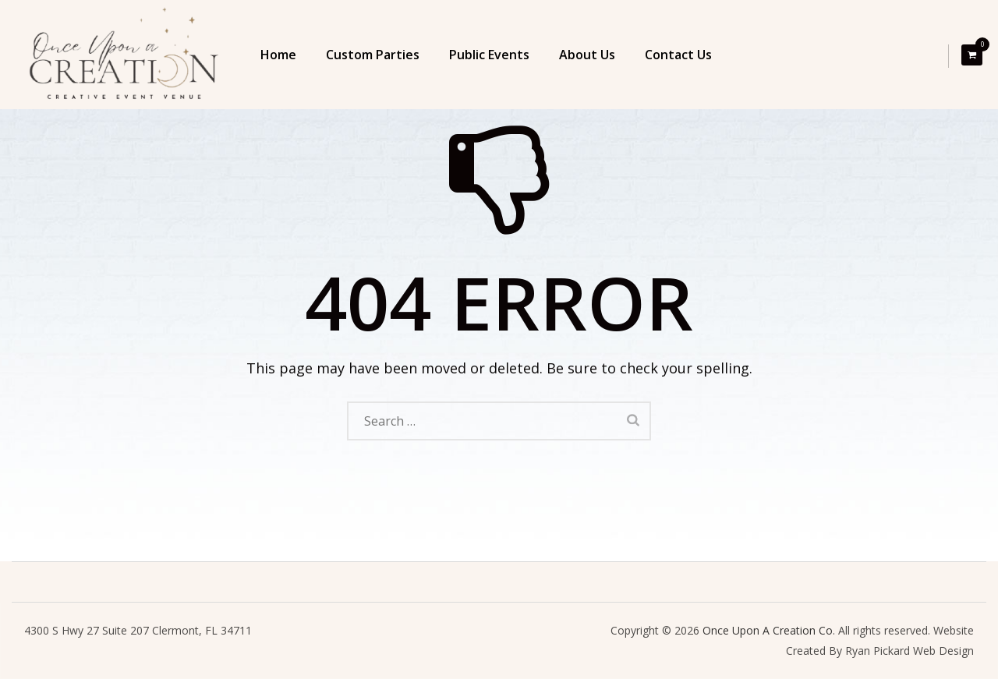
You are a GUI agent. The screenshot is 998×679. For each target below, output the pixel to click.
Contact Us (678, 54)
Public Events (489, 54)
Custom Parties (372, 54)
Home (278, 54)
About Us (587, 54)
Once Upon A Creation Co (767, 630)
